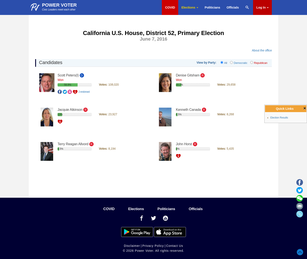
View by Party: (206, 62)
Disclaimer (132, 245)
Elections (189, 7)
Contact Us (174, 245)
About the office (262, 50)
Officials (233, 7)
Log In (262, 7)
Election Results (279, 117)
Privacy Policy (153, 245)
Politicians (212, 7)
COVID (170, 7)
